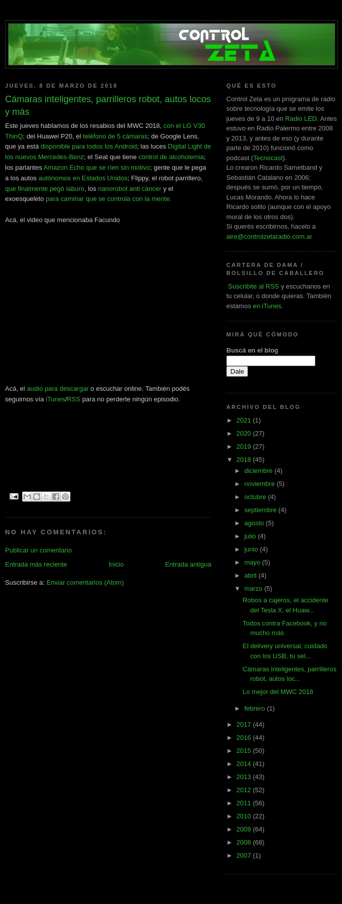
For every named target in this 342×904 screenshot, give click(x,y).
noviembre (260, 484)
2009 (244, 829)
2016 (244, 737)
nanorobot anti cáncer (129, 188)
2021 (244, 420)
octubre (256, 497)
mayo (253, 562)
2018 (244, 459)
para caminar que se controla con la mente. (109, 198)
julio (251, 536)
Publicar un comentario (38, 550)
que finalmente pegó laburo (44, 188)
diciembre (259, 470)
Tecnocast (268, 158)
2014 (244, 764)
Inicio (116, 564)
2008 (244, 842)
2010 (244, 816)
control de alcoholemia (171, 157)
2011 (244, 803)
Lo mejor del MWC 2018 (277, 692)
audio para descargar (58, 388)
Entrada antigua (188, 564)
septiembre (261, 510)
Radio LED (301, 118)
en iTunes (267, 306)
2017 (244, 724)
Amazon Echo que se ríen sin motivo (97, 167)
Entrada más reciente (36, 564)
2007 (244, 855)
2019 (244, 446)
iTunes (55, 399)
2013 (244, 777)
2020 (244, 433)
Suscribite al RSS (252, 286)
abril (251, 575)
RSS (73, 399)
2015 (244, 750)
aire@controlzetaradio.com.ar (269, 236)
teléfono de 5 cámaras (115, 136)
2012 (244, 790)
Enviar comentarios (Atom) (85, 582)
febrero (255, 708)
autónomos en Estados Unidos (83, 178)
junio (252, 549)
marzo (254, 588)
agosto (255, 523)
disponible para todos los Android (89, 146)
